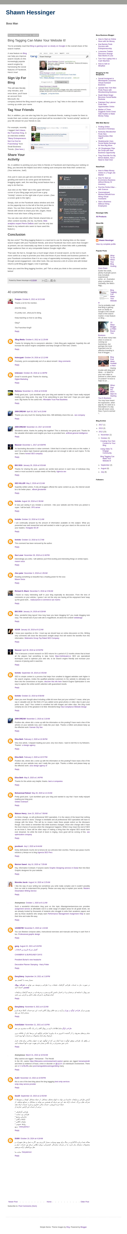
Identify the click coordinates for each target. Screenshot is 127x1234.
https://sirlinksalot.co (63, 656)
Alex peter (19, 573)
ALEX (17, 1078)
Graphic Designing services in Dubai (63, 868)
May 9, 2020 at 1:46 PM (33, 778)
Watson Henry (21, 813)
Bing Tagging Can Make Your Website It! (107, 459)
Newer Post (13, 1202)
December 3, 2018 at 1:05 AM (36, 573)
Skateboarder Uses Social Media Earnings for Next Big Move (107, 143)
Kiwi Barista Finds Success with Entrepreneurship (105, 46)
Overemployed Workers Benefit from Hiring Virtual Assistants (106, 195)
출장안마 (58, 1064)
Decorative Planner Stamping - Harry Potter (32, 965)
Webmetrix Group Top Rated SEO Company (42, 638)
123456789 (19, 928)
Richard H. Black (22, 591)
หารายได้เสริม (23, 1066)
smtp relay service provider (25, 1084)
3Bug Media (20, 340)
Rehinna (18, 391)
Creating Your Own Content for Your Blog (107, 443)
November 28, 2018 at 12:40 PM (37, 555)
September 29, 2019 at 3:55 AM (34, 673)
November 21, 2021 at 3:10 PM (37, 1025)
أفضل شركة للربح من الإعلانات (26, 950)
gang (17, 946)
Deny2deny (19, 976)
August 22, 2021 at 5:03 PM (31, 946)
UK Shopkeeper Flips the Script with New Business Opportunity (106, 150)
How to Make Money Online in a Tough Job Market (106, 173)
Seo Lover (19, 555)
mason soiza (20, 561)
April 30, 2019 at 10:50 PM (32, 650)
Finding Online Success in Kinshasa (106, 128)
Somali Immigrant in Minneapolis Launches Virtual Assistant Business (107, 82)
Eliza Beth (19, 739)
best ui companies (55, 781)
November (105, 435)
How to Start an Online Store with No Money (107, 40)
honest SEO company (34, 454)
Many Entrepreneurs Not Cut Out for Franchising (17, 141)
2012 (101, 432)
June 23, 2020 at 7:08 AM (37, 813)
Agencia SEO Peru (45, 852)
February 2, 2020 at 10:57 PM (35, 757)
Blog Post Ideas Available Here (113, 361)
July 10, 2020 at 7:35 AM (37, 864)
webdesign (78, 618)
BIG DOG (18, 465)
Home (49, 1202)
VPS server (35, 507)
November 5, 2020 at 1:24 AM (36, 928)
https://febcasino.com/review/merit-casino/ (46, 1061)
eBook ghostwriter (39, 489)
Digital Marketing (21, 379)
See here (19, 149)
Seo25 (17, 1096)
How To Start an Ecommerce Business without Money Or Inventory (106, 181)
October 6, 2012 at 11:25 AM (37, 340)
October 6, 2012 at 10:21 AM (33, 299)
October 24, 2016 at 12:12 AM (36, 358)
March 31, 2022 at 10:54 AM (37, 1055)
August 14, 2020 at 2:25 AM (39, 882)
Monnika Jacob (21, 882)
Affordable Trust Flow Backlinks (55, 400)
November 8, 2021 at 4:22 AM (36, 1007)
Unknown (19, 373)
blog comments (64, 361)
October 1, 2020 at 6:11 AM (36, 903)
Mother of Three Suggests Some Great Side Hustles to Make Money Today (107, 113)
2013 (101, 428)
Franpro (18, 299)
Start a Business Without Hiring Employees (104, 204)
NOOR (17, 630)
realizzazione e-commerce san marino (45, 600)
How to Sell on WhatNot (104, 65)
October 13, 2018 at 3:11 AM (33, 519)
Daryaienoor (27, 1152)
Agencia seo (61, 472)
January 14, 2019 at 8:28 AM (34, 612)
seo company (79, 415)
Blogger (84, 1227)
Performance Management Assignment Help (65, 914)
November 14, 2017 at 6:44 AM (39, 427)
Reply (17, 331)
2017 (101, 425)
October (104, 438)
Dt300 (17, 1139)
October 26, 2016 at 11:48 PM (35, 373)
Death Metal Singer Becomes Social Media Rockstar (107, 97)
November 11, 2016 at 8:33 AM (35, 391)
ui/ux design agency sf (38, 766)
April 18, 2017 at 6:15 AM (36, 411)
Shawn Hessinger (30, 12)
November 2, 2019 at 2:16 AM (38, 719)
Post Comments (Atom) (27, 1206)
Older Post (85, 1202)
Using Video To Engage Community (106, 451)
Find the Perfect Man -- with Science (107, 188)
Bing (25, 53)
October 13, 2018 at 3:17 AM (33, 540)
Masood (18, 445)
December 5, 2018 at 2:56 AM (41, 591)
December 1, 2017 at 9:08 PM (34, 445)
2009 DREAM (20, 411)
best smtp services (62, 1082)
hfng (68, 1227)
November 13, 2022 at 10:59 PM (33, 1078)
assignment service (22, 909)
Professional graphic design (29, 934)
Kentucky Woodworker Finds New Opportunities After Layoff (107, 135)
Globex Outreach (21, 802)
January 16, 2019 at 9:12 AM (32, 630)
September (105, 465)
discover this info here (53, 682)
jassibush (19, 846)
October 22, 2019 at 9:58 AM (33, 696)
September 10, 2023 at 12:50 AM (34, 1096)
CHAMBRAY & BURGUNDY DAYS (28, 955)
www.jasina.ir (24, 1127)
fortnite (18, 501)
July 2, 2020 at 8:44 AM (33, 846)
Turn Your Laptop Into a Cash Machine (107, 60)
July (103, 472)
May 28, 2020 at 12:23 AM (42, 793)
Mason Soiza (20, 579)
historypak (19, 358)
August (104, 468)
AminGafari (19, 1025)
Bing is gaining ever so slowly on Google (47, 46)
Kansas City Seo (36, 727)
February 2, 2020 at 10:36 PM (35, 739)
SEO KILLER (20, 483)
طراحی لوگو (67, 1028)
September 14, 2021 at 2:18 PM (37, 976)
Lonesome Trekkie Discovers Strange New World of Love (105, 53)
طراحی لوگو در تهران (72, 1010)
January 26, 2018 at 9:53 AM (34, 465)
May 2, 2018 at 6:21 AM (35, 483)
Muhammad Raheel (23, 793)
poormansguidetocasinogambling (46, 1066)
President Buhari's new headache (28, 960)
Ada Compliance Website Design (74, 707)
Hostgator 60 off (32, 528)
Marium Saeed (21, 864)
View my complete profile (106, 244)
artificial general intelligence (77, 433)
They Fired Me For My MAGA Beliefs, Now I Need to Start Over (107, 158)
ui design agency (28, 745)
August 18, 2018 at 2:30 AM (32, 501)
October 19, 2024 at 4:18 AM (32, 1139)
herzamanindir (84, 1061)
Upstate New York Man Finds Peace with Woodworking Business (107, 90)
